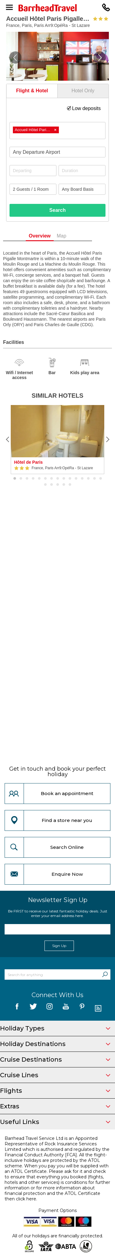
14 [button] (94, 479)
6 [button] (45, 479)
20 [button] (70, 485)
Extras (55, 1106)
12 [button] (82, 479)
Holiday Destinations (55, 1044)
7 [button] (51, 479)
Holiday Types (55, 1028)
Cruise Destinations (55, 1059)
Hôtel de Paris (28, 462)
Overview (49, 235)
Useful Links (55, 1122)
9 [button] (64, 479)
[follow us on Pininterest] (82, 1008)
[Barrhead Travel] (57, 8)
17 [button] (51, 485)
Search (57, 210)
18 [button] (58, 485)
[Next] (107, 440)
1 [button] (15, 479)
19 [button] (64, 485)
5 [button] (39, 479)
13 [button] (88, 479)
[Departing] (33, 170)
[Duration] (82, 170)
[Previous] (8, 440)
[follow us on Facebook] (17, 1008)
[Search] (104, 974)
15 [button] (101, 479)
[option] (57, 439)
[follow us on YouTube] (65, 1008)
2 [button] (21, 479)
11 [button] (76, 479)
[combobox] (57, 130)
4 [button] (33, 479)
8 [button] (58, 479)
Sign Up (59, 945)
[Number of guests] (33, 189)
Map (71, 235)
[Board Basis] (82, 189)
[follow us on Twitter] (33, 1008)
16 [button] (45, 485)
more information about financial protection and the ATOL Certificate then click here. (52, 1193)
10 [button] (70, 479)
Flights (55, 1090)
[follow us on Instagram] (49, 1008)
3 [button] (27, 479)
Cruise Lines (55, 1075)
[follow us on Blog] (98, 1008)
